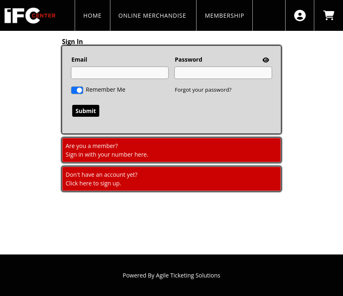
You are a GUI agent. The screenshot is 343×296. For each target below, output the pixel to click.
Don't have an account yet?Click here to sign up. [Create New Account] (101, 179)
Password (188, 59)
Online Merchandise (153, 15)
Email (79, 59)
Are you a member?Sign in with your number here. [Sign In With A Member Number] (107, 150)
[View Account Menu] (299, 15)
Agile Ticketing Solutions (188, 275)
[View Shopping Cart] (328, 15)
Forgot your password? (203, 89)
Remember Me (106, 89)
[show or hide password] (265, 60)
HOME (92, 15)
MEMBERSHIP (224, 15)
